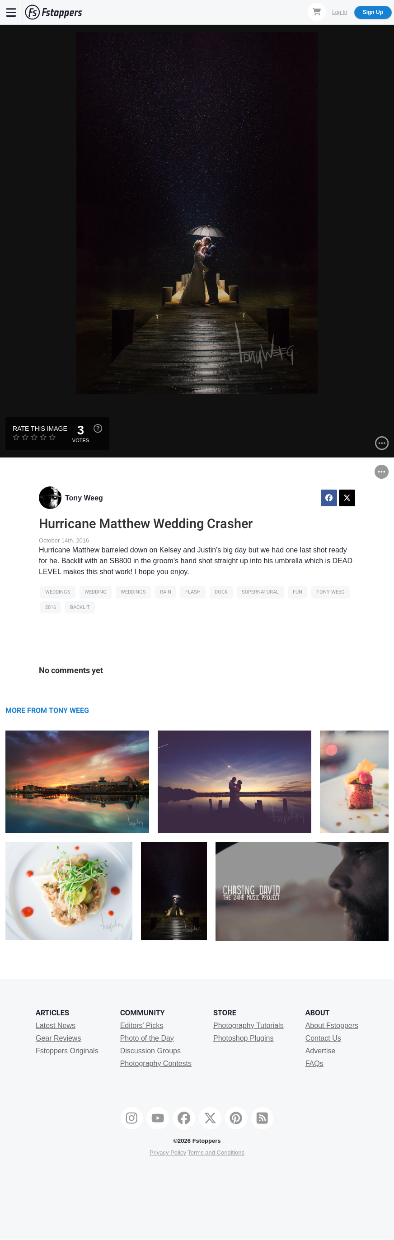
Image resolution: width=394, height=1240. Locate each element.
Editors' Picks (142, 1025)
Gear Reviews (58, 1038)
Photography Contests (156, 1063)
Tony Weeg (84, 498)
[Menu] (11, 12)
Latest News (55, 1025)
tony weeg (330, 592)
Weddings (57, 592)
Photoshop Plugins (243, 1038)
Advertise (320, 1051)
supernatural (260, 592)
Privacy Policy (168, 1152)
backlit (80, 607)
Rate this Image (40, 428)
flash (193, 592)
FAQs (314, 1063)
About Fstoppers (331, 1025)
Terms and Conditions (216, 1152)
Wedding (95, 592)
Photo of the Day (147, 1038)
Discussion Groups (150, 1051)
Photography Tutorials (248, 1025)
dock (221, 592)
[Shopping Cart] (317, 12)
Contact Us (323, 1038)
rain (165, 592)
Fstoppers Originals (67, 1051)
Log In (339, 12)
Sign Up (373, 12)
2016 (50, 607)
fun (297, 592)
